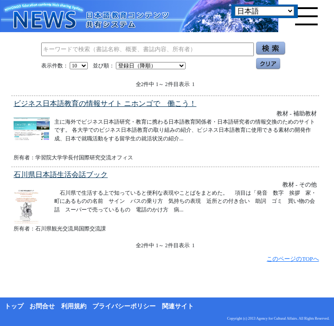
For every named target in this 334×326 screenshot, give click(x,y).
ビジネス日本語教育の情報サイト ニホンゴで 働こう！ (105, 103)
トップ (14, 306)
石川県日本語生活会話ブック (61, 174)
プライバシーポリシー (124, 306)
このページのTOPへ (293, 258)
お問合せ (42, 306)
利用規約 (73, 306)
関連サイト (178, 306)
